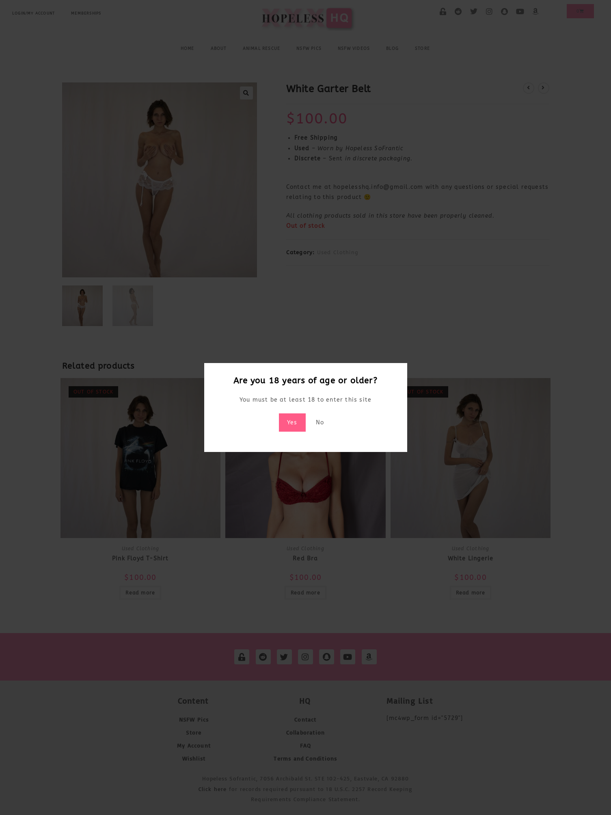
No (320, 422)
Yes (292, 422)
